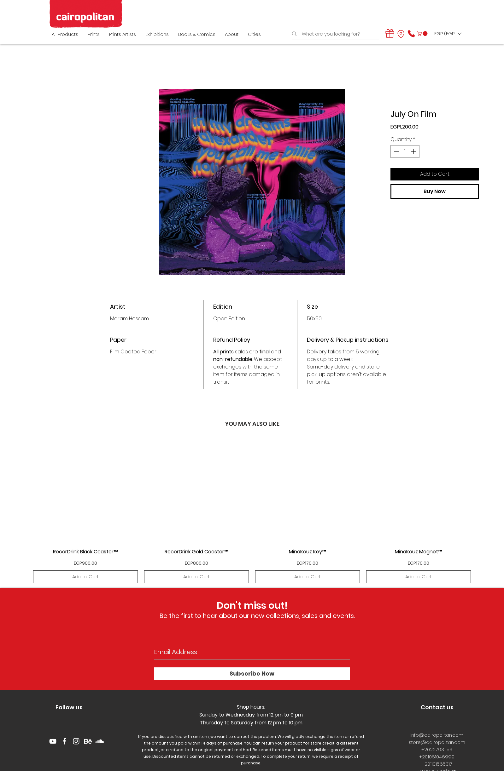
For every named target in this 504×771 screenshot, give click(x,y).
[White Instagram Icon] (76, 741)
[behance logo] (88, 741)
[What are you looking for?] (334, 34)
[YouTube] (53, 741)
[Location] (401, 34)
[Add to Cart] (85, 576)
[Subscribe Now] (252, 673)
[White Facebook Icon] (64, 741)
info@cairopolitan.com (436, 735)
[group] (252, 511)
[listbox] (448, 33)
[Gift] (390, 33)
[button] (423, 33)
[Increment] (414, 151)
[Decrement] (395, 151)
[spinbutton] (405, 151)
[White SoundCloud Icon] (99, 741)
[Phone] (411, 34)
